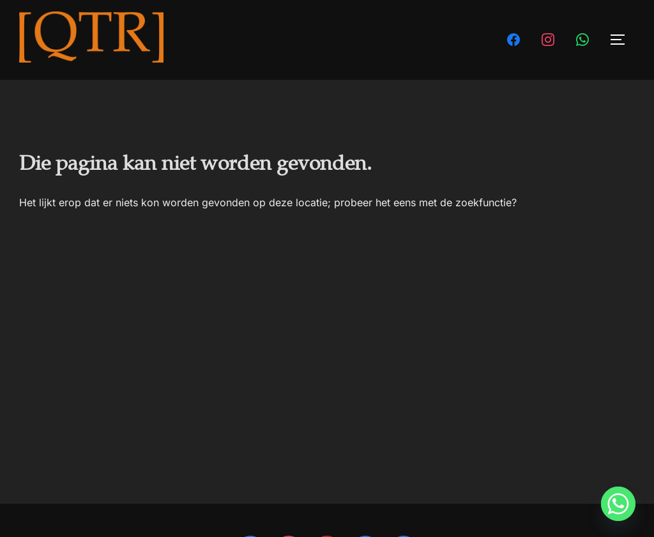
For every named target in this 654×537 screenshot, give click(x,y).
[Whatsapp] (618, 504)
